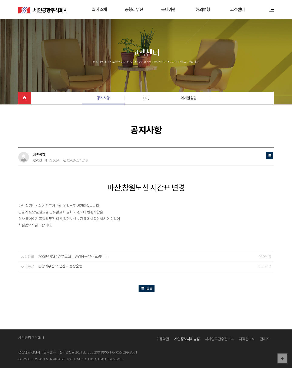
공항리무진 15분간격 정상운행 (60, 266)
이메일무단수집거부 (219, 338)
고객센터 (237, 9)
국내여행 (168, 9)
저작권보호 (247, 338)
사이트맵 (271, 9)
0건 (37, 160)
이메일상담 (188, 97)
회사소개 (99, 9)
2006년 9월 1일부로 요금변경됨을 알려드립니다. (73, 256)
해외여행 (203, 9)
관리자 (264, 338)
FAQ (146, 97)
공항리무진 (134, 9)
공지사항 (103, 97)
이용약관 (162, 338)
